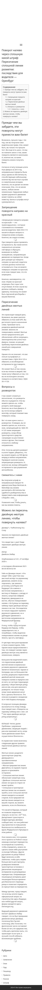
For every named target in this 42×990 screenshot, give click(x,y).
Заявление (7, 959)
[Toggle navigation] (21, 45)
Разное (6, 979)
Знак (5, 963)
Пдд (5, 967)
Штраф (6, 983)
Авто (5, 956)
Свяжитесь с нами (18, 109)
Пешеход (7, 971)
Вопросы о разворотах (16, 107)
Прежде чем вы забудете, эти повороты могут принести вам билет (15, 92)
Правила (6, 975)
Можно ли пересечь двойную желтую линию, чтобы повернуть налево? (15, 114)
